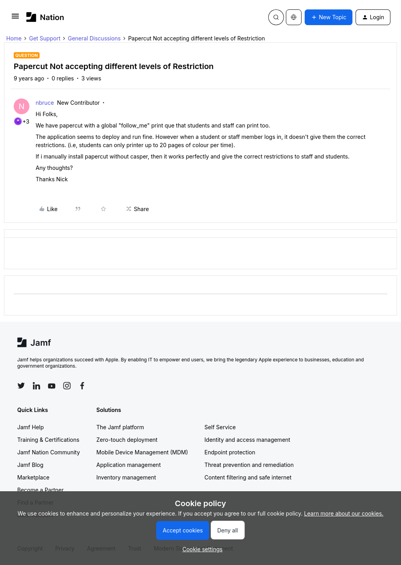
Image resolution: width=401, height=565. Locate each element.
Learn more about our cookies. (344, 513)
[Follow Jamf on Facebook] (82, 386)
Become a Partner (40, 490)
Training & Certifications (48, 439)
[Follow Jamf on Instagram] (67, 386)
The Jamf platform (120, 427)
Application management (128, 464)
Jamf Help (30, 427)
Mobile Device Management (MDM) (142, 452)
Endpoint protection (229, 452)
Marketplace (33, 477)
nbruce (45, 102)
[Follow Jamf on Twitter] (21, 386)
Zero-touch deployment (126, 439)
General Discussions (94, 38)
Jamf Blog (30, 464)
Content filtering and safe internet (247, 477)
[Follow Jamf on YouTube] (52, 385)
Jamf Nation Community (48, 452)
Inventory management (126, 477)
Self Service (220, 427)
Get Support (44, 38)
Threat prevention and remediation (249, 464)
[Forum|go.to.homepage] (45, 17)
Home (14, 38)
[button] (15, 18)
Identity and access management (247, 439)
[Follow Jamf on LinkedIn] (36, 386)
